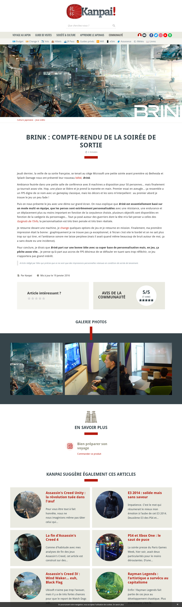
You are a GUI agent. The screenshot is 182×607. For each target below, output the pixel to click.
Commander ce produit (89, 453)
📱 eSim (110, 41)
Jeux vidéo (40, 119)
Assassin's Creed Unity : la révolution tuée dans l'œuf (66, 497)
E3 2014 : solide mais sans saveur (145, 495)
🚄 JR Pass (69, 41)
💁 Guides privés (85, 41)
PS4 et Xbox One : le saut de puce (144, 538)
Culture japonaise (25, 119)
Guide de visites (43, 35)
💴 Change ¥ (32, 41)
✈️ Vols (45, 41)
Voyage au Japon (22, 35)
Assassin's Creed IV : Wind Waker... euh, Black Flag (63, 578)
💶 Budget (18, 41)
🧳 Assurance (124, 41)
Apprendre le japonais (92, 35)
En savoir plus (118, 604)
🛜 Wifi (100, 41)
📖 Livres (151, 41)
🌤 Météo (139, 41)
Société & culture (65, 35)
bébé (78, 177)
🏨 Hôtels (56, 41)
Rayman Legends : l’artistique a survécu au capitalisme (148, 578)
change (64, 228)
